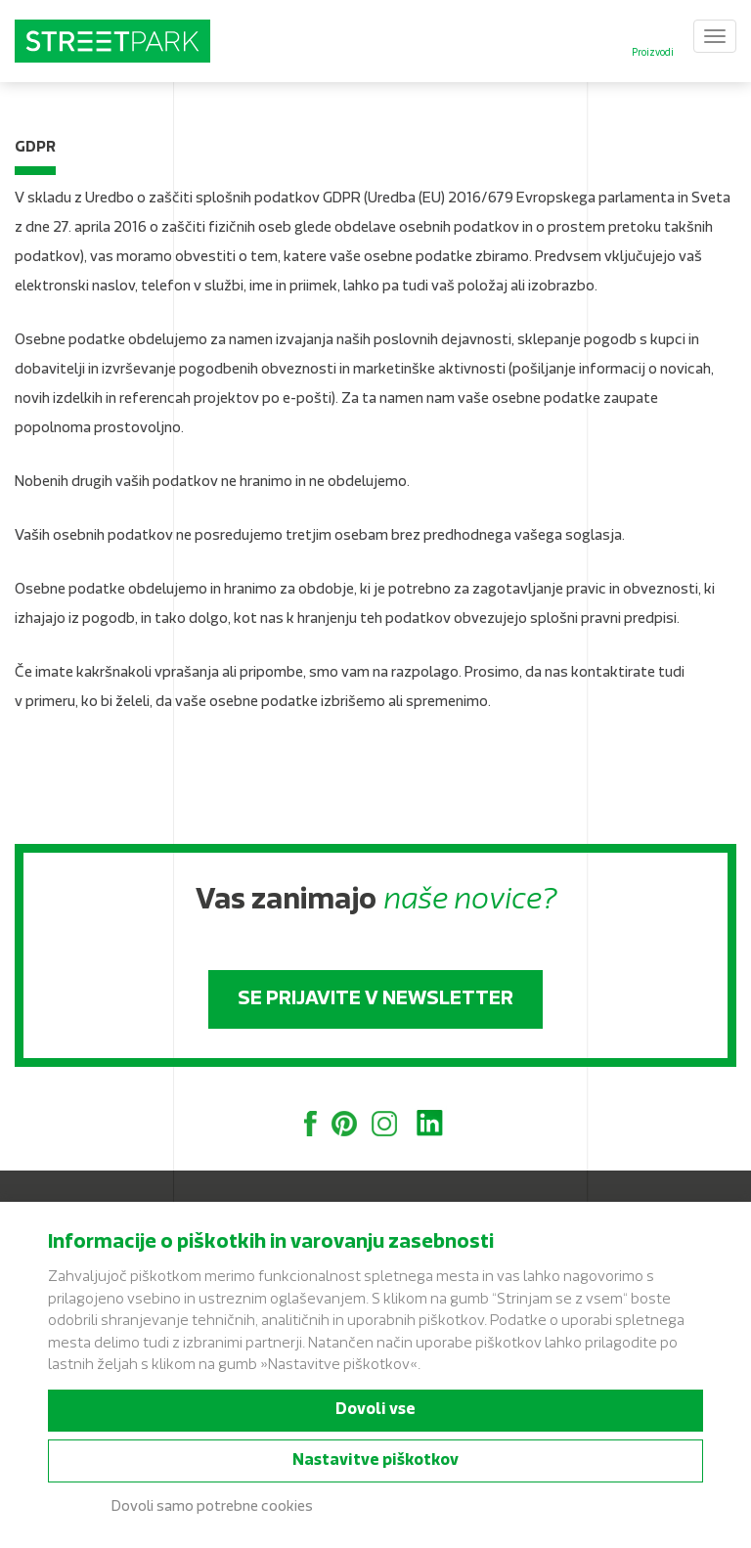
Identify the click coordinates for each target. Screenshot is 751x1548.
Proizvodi (653, 53)
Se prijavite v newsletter (375, 999)
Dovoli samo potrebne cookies (212, 1507)
